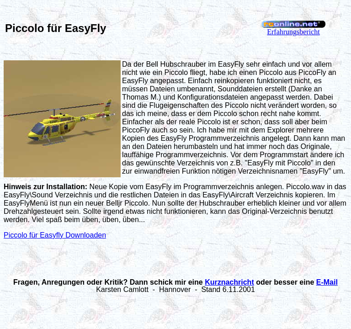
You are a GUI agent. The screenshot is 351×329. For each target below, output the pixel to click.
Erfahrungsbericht (293, 32)
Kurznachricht (229, 282)
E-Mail (327, 282)
